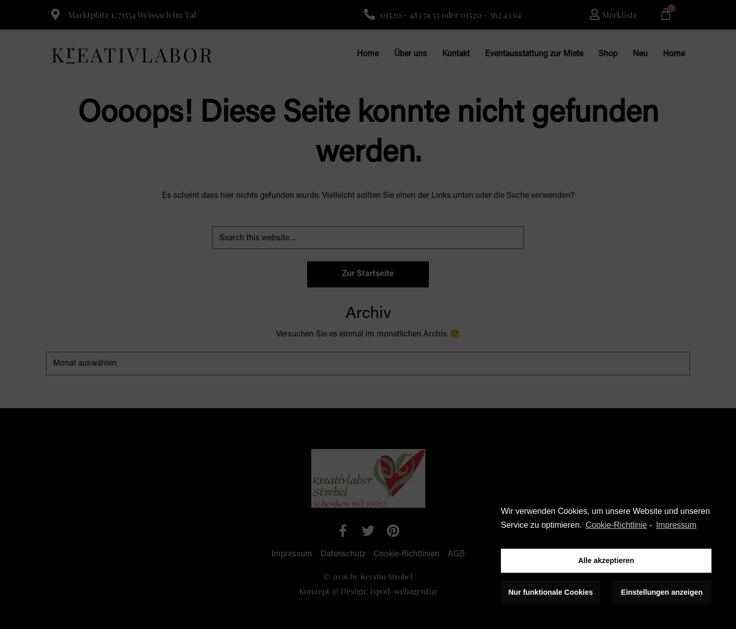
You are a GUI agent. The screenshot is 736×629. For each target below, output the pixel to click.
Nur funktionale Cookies (550, 592)
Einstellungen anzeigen (662, 592)
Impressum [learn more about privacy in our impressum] (676, 525)
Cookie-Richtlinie (616, 525)
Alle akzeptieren (606, 560)
